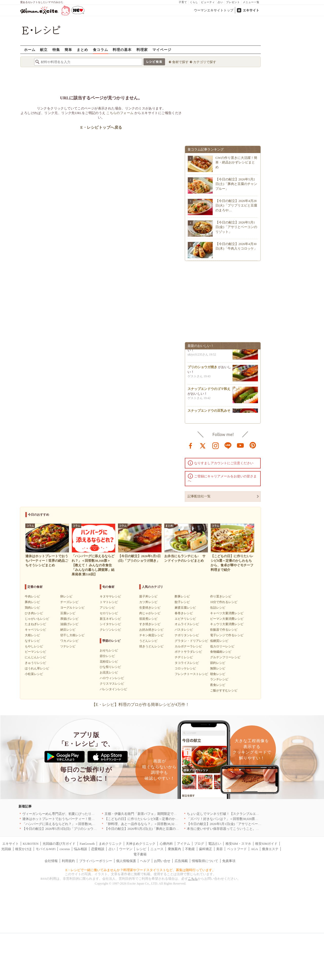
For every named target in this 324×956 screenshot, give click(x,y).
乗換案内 (174, 849)
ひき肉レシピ (34, 613)
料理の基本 (122, 49)
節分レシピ (107, 656)
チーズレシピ (69, 602)
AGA (254, 849)
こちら (193, 878)
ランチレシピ (219, 679)
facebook (190, 445)
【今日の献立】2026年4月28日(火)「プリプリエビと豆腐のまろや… (236, 205)
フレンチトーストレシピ (191, 674)
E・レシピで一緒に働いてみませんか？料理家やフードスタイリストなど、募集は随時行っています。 (141, 870)
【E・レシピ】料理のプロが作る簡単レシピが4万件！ (140, 704)
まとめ (82, 49)
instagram (215, 445)
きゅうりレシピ (35, 663)
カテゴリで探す (204, 62)
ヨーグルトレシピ (72, 607)
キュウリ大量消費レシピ (227, 624)
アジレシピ (107, 607)
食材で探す (180, 62)
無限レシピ (217, 668)
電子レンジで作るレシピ (227, 635)
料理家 (142, 49)
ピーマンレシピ (35, 651)
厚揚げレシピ (69, 619)
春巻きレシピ (184, 613)
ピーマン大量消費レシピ (227, 619)
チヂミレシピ (184, 657)
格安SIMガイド (266, 844)
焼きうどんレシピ (151, 646)
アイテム (183, 844)
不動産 (190, 849)
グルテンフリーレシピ (225, 657)
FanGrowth (87, 844)
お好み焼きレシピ (151, 629)
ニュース (157, 849)
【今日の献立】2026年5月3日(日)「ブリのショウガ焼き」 (64, 829)
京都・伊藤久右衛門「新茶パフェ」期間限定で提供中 (144, 814)
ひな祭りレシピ (110, 667)
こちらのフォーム (119, 113)
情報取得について (205, 861)
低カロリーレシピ (222, 646)
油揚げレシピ (69, 624)
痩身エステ (270, 849)
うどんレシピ (148, 641)
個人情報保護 (126, 861)
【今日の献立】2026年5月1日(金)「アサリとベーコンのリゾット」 (236, 226)
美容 (219, 849)
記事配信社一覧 (199, 496)
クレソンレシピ (110, 629)
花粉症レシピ (109, 661)
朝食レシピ (217, 674)
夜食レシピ (217, 685)
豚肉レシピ (32, 602)
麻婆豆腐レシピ (185, 607)
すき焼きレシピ (149, 624)
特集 (56, 49)
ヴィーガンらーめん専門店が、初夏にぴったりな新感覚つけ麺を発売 (73, 814)
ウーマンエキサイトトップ (213, 10)
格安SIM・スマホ (238, 844)
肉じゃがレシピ (149, 613)
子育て (183, 2)
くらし (194, 2)
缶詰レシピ (217, 607)
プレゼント (233, 2)
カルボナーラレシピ (188, 646)
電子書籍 (140, 854)
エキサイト (251, 10)
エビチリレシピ (185, 619)
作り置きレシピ (220, 596)
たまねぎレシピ (35, 624)
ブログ (199, 844)
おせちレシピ (109, 650)
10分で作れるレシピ (223, 602)
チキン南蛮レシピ (151, 635)
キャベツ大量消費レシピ (227, 613)
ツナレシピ (67, 646)
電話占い (214, 844)
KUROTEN (30, 844)
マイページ (161, 49)
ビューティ (208, 2)
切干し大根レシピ (72, 635)
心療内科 (166, 844)
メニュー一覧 (251, 2)
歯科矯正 (205, 849)
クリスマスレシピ (112, 683)
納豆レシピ (67, 629)
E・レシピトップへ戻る (101, 127)
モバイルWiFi (45, 849)
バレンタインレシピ (113, 689)
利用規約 (68, 861)
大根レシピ (32, 635)
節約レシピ (217, 663)
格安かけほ (23, 849)
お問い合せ (162, 861)
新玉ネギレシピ (110, 619)
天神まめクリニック (140, 844)
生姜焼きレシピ (149, 607)
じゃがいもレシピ (37, 619)
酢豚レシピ (182, 596)
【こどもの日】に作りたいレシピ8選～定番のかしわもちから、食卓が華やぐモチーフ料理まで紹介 (178, 819)
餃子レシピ (182, 602)
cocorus (65, 849)
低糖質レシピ (219, 641)
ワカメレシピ (69, 641)
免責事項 (228, 861)
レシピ (141, 849)
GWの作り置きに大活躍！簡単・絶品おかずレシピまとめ (236, 162)
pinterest (253, 445)
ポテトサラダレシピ (188, 651)
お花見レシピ (109, 672)
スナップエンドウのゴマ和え (209, 390)
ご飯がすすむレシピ (223, 690)
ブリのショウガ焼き (202, 369)
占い (220, 2)
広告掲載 (181, 861)
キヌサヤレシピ (110, 596)
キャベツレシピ (35, 629)
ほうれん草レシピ (37, 668)
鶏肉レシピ (32, 607)
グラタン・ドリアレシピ (191, 641)
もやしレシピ (34, 646)
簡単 (68, 49)
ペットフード (237, 849)
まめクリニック (110, 844)
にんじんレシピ (35, 657)
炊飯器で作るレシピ (223, 629)
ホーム (29, 49)
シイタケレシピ (110, 624)
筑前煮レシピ (148, 619)
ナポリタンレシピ (187, 635)
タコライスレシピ (187, 663)
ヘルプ (145, 861)
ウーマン (125, 849)
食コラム (100, 49)
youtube (240, 445)
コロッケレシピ (185, 668)
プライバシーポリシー (95, 861)
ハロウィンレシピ (112, 678)
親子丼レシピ (148, 596)
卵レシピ (66, 596)
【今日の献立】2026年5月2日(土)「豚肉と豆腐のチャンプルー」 (236, 183)
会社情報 (51, 861)
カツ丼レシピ (148, 602)
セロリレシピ (109, 613)
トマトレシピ (109, 602)
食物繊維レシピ (220, 651)
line (228, 445)
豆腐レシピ (67, 613)
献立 (44, 49)
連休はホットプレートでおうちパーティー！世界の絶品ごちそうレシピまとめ (79, 819)
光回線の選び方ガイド (59, 844)
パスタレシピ (184, 629)
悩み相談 (80, 849)
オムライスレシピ (187, 624)
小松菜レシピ (34, 674)
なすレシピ (32, 641)
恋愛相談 (97, 849)
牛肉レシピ (32, 596)
